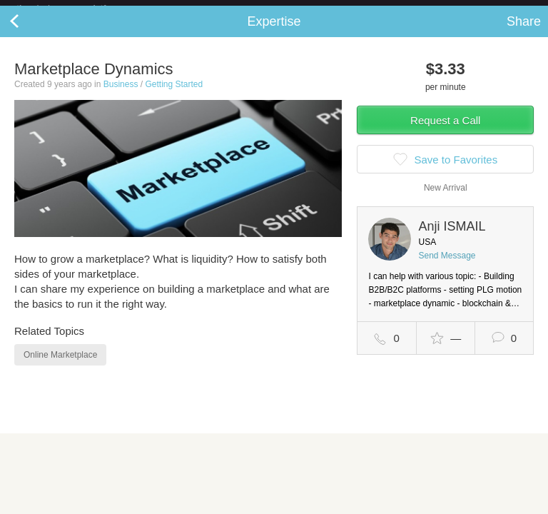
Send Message (446, 267)
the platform (76, 8)
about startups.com (492, 9)
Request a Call (445, 132)
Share (524, 33)
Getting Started (174, 96)
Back (28, 33)
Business (120, 96)
